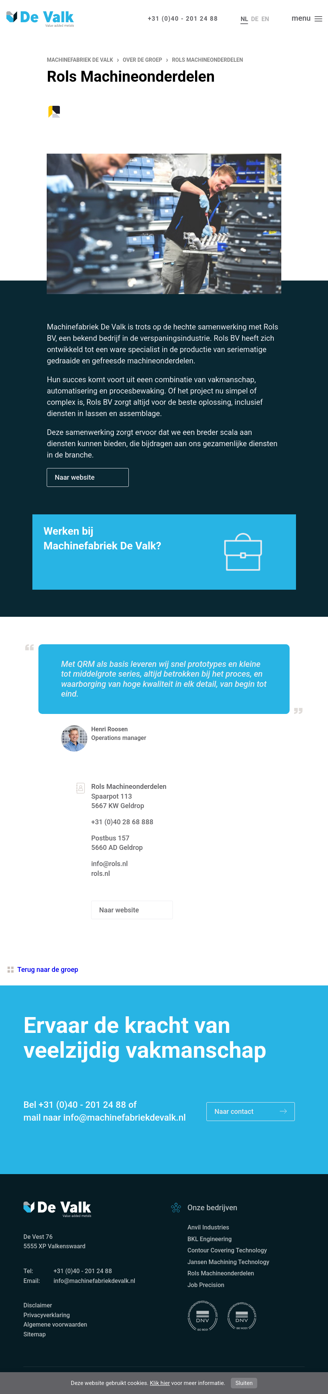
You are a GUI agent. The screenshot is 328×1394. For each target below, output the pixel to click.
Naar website (75, 477)
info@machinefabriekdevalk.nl (124, 1117)
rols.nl (100, 873)
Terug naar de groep (43, 969)
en (265, 19)
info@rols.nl (109, 864)
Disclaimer (37, 1305)
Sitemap (34, 1334)
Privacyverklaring (46, 1315)
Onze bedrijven (213, 1207)
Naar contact (250, 1111)
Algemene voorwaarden (55, 1324)
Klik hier (160, 1383)
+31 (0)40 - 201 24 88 (183, 18)
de (254, 19)
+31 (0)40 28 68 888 (122, 822)
